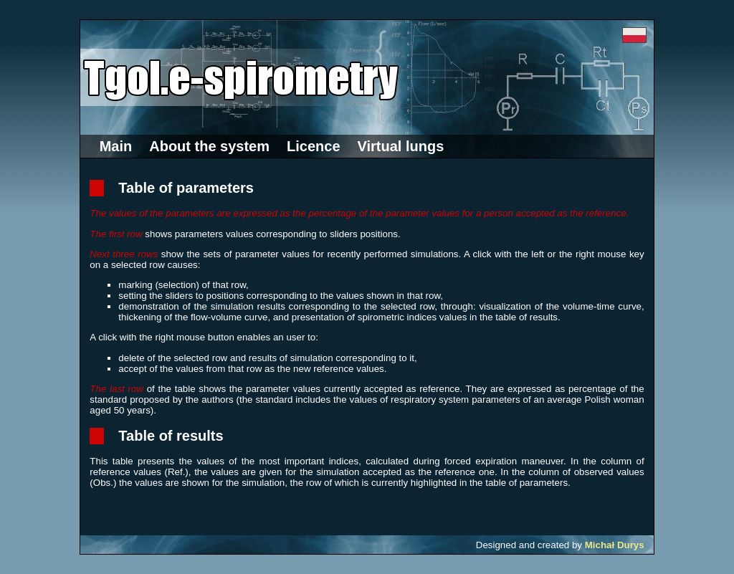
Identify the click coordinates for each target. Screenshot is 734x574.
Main (116, 146)
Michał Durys (614, 545)
